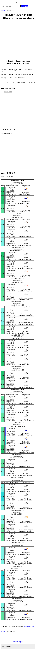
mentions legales (18, 641)
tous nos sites (6, 646)
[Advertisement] (18, 40)
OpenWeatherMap (29, 626)
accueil (3, 10)
